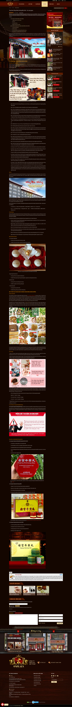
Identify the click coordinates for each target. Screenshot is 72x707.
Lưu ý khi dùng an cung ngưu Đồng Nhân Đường (19, 30)
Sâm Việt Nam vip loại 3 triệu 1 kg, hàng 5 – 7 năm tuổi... (57, 75)
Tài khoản (59, 0)
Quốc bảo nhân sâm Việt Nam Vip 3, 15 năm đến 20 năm (57, 81)
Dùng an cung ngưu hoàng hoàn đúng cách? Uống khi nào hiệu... (15, 594)
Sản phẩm (22, 4)
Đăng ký (54, 681)
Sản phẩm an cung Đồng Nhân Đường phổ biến (19, 31)
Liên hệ (58, 4)
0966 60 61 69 (10, 0)
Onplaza (50, 10)
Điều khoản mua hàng (37, 675)
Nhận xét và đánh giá (12, 611)
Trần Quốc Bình (18, 574)
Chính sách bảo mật (37, 682)
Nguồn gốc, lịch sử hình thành (17, 20)
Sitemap (35, 685)
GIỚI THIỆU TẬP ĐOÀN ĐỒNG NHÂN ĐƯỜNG (17, 18)
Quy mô (14, 21)
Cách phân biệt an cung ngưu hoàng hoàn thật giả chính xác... (29, 594)
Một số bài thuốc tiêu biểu (16, 24)
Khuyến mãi (38, 4)
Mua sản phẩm (56, 78)
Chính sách (51, 4)
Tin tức (45, 4)
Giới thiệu (30, 4)
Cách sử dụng (15, 28)
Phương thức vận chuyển (37, 680)
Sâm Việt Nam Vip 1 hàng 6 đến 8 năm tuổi (57, 87)
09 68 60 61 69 (17, 0)
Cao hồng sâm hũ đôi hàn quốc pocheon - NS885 (57, 93)
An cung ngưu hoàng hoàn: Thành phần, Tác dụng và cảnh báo (43, 594)
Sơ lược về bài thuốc (16, 27)
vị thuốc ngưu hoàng (28, 302)
